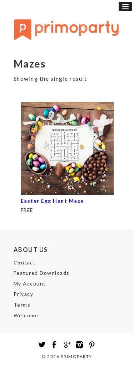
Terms (22, 305)
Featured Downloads (42, 273)
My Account (30, 284)
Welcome (26, 315)
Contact (25, 262)
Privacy (24, 294)
